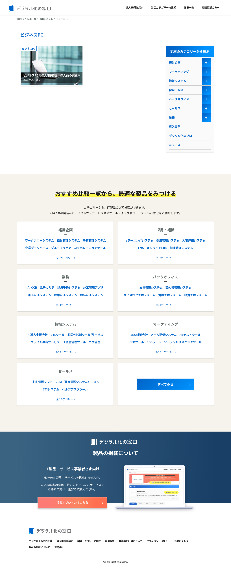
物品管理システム (91, 295)
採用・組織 (176, 90)
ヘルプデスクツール (75, 389)
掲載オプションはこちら (72, 502)
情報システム (46, 18)
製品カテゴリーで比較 (163, 7)
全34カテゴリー (65, 305)
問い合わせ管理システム (139, 295)
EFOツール (137, 342)
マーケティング (179, 71)
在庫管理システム (65, 295)
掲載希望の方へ (210, 7)
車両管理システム (39, 295)
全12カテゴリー (165, 258)
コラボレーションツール (90, 248)
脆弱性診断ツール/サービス (85, 334)
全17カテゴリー (165, 352)
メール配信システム (164, 334)
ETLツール (58, 334)
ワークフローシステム (39, 240)
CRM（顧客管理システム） (73, 381)
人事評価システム (193, 240)
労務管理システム (169, 295)
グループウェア (61, 248)
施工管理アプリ (93, 287)
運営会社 (59, 547)
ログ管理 (94, 342)
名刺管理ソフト (42, 381)
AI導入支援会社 (38, 334)
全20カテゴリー (165, 305)
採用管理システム (167, 240)
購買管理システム (195, 295)
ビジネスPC (28, 48)
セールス (174, 108)
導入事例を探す (134, 7)
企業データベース (36, 248)
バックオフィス (179, 99)
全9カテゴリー (64, 258)
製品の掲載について (39, 547)
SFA (96, 381)
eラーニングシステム (139, 240)
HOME (20, 18)
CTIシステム (51, 389)
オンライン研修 (157, 248)
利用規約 (109, 541)
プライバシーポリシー (158, 541)
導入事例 (174, 126)
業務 (172, 117)
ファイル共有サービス (45, 342)
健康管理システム (181, 248)
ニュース (174, 145)
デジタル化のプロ (180, 136)
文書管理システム (151, 287)
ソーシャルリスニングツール (183, 342)
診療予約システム (68, 287)
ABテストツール (190, 334)
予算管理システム (94, 240)
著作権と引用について (130, 541)
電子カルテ (47, 287)
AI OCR (32, 287)
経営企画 (174, 62)
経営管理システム (68, 240)
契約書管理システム (178, 287)
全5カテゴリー (64, 399)
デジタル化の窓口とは (40, 541)
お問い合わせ (181, 541)
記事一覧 (189, 7)
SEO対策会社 (139, 334)
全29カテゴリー (65, 352)
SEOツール (154, 342)
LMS (141, 248)
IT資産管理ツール (74, 342)
